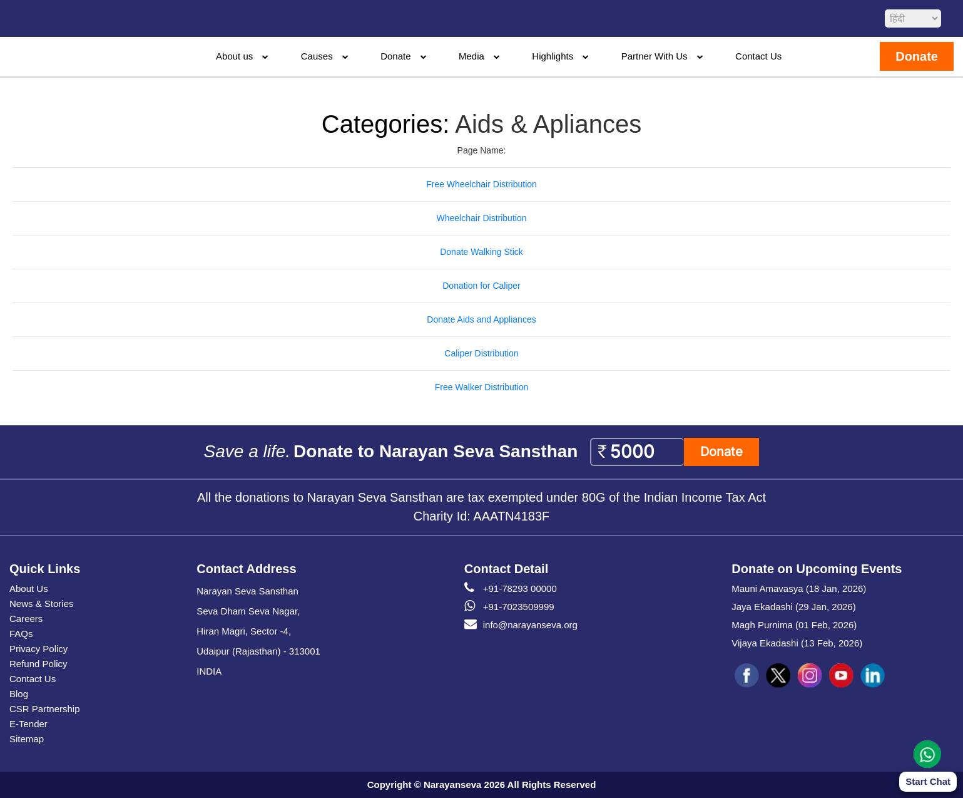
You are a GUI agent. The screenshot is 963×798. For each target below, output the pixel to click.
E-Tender (28, 723)
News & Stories (41, 603)
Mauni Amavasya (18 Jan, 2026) (798, 588)
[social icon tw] (778, 675)
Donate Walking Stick (481, 252)
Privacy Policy (38, 648)
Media (471, 56)
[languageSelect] (913, 18)
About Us (28, 588)
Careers (26, 618)
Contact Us (758, 56)
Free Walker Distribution (482, 387)
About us (234, 56)
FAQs (21, 633)
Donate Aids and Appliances (481, 319)
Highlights (552, 56)
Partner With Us (654, 56)
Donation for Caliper (481, 286)
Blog (18, 693)
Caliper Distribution (481, 353)
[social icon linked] (872, 675)
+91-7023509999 (509, 606)
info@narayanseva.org (521, 625)
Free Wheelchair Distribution (481, 184)
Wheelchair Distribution (482, 218)
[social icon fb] (747, 675)
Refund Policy (38, 663)
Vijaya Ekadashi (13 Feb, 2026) (796, 643)
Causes (317, 56)
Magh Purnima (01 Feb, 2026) (794, 624)
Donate (395, 56)
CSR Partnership (44, 708)
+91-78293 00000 (510, 588)
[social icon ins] (809, 675)
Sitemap (26, 738)
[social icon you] (840, 675)
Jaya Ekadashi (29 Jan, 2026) (793, 606)
